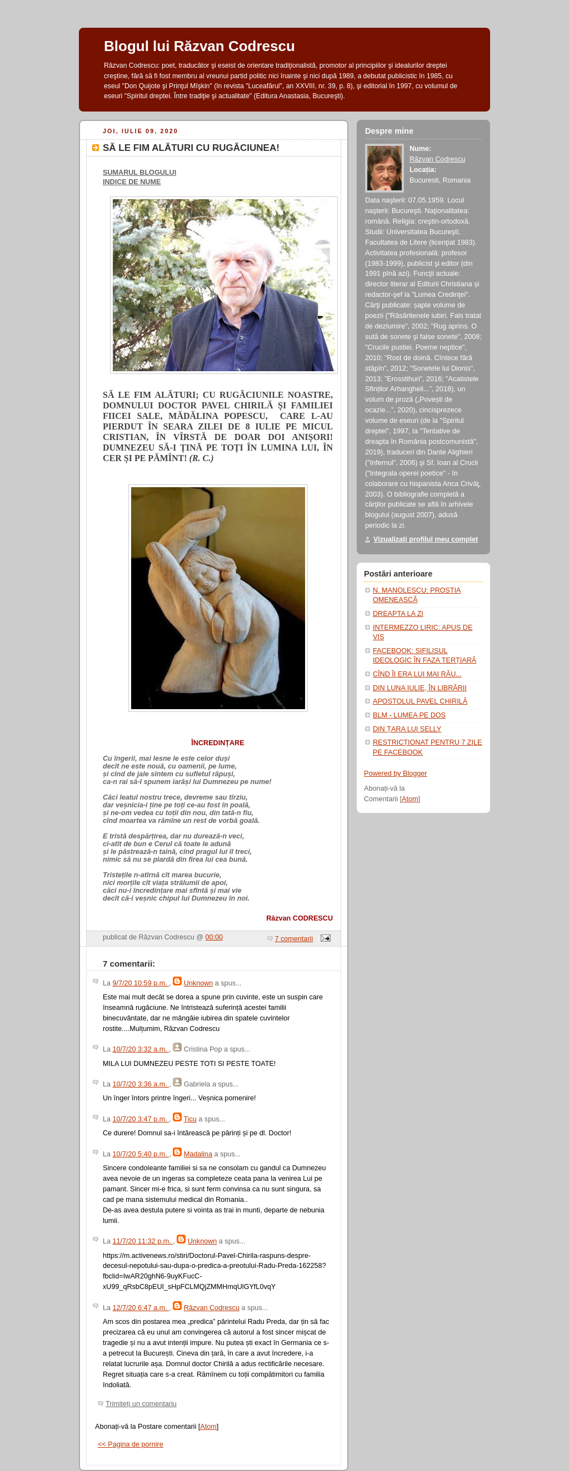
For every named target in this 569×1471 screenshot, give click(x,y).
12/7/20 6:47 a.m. (141, 1308)
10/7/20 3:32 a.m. (141, 1049)
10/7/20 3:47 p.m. (141, 1119)
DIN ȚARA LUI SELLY (407, 729)
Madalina (198, 1154)
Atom (208, 1426)
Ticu (189, 1119)
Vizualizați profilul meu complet (425, 539)
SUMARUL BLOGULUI (139, 172)
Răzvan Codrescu (211, 1308)
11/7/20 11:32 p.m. (143, 1241)
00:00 (214, 937)
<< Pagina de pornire (130, 1444)
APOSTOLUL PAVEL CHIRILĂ (420, 701)
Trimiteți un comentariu (141, 1404)
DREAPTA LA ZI (398, 614)
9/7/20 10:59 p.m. (141, 983)
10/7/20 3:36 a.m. (141, 1084)
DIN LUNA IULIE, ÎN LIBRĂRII (420, 688)
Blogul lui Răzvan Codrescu (199, 46)
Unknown (198, 983)
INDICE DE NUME (132, 182)
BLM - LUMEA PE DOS (409, 715)
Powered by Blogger (395, 773)
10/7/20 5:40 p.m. (141, 1154)
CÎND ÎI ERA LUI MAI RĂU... (417, 674)
